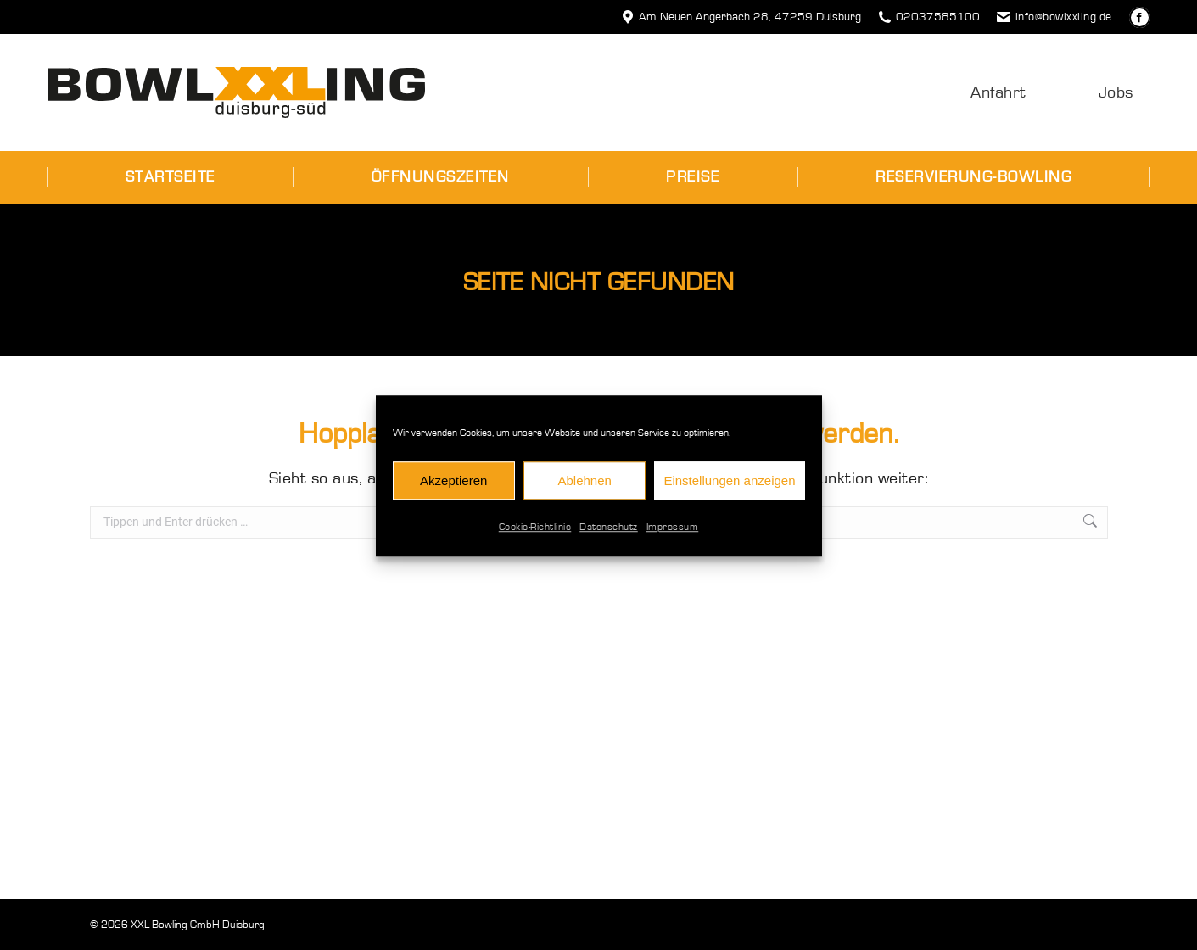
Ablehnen (584, 488)
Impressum (672, 535)
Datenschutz (608, 535)
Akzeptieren (453, 488)
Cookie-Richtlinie (535, 535)
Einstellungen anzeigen (729, 488)
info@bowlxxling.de (1054, 16)
